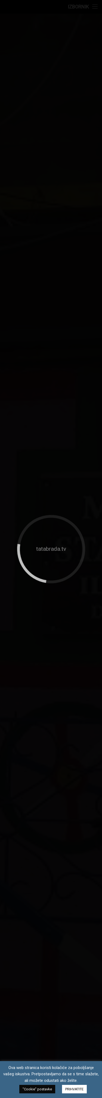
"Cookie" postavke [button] (37, 1089)
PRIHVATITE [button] (74, 1089)
